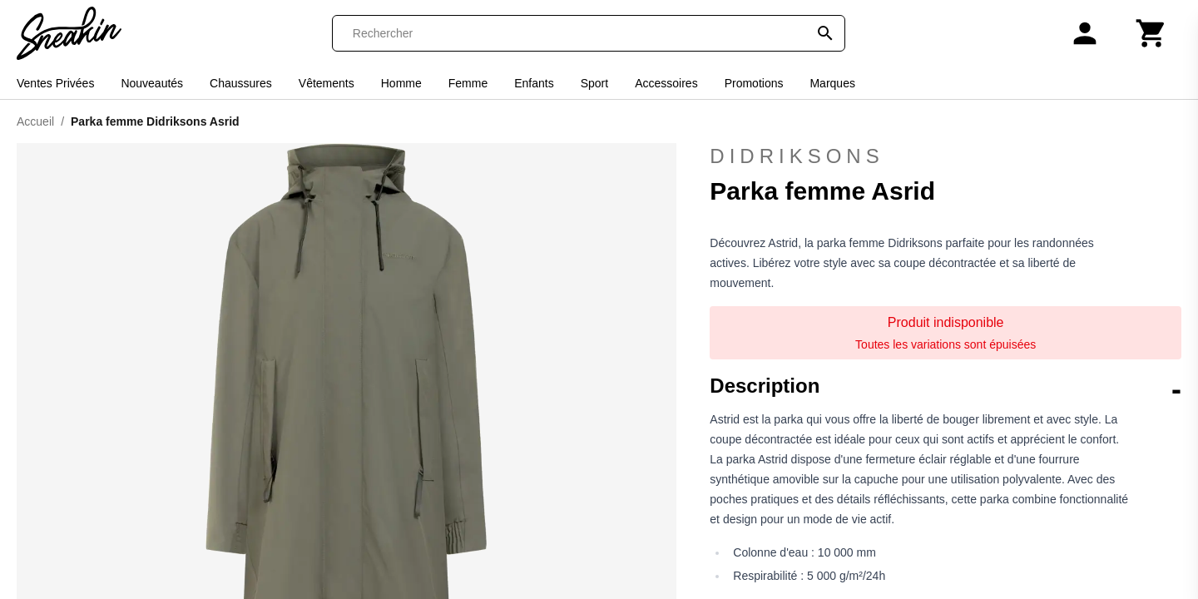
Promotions (754, 83)
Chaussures (241, 83)
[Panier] (1151, 33)
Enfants (533, 83)
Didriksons (797, 156)
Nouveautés (152, 83)
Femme (468, 83)
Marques (831, 83)
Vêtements (326, 83)
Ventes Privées (55, 83)
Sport (594, 83)
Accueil (35, 121)
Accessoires (666, 83)
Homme (401, 83)
